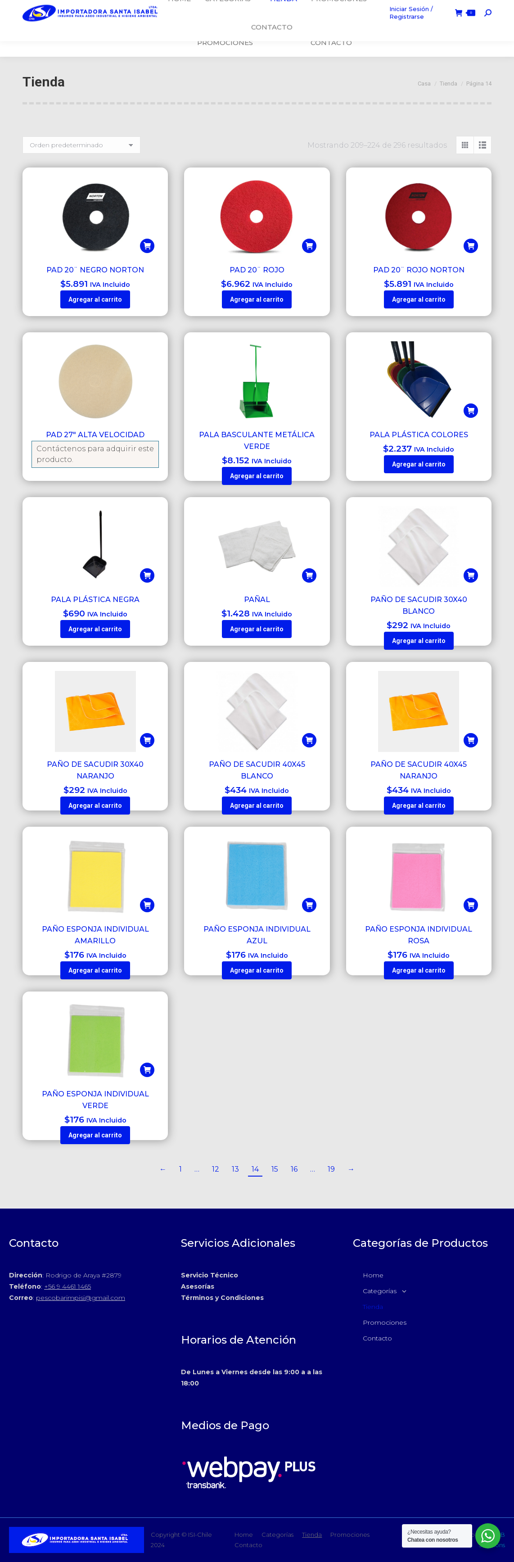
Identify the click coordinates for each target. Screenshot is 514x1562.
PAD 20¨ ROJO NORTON (418, 270)
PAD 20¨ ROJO (257, 270)
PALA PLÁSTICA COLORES (419, 434)
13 (235, 1169)
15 (274, 1169)
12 (215, 1169)
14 (255, 1169)
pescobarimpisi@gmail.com (80, 1298)
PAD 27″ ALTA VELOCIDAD (95, 434)
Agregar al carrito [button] (95, 299)
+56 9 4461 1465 (67, 1286)
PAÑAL (257, 599)
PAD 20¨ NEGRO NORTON (95, 270)
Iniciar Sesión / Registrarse (411, 28)
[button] (147, 246)
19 (331, 1169)
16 (294, 1169)
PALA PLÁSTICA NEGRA (95, 599)
